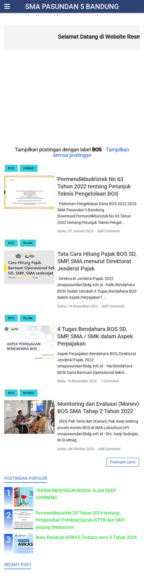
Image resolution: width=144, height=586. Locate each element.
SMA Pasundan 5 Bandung (72, 7)
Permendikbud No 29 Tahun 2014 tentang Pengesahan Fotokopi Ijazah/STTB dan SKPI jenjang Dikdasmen (80, 520)
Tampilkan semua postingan (91, 152)
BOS (11, 168)
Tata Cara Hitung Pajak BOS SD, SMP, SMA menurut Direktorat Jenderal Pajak (96, 261)
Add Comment (108, 231)
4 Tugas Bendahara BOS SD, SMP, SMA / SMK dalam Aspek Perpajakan (95, 336)
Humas (28, 168)
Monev (28, 393)
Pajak (27, 243)
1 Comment (110, 381)
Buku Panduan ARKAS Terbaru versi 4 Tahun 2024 (86, 537)
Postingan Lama (122, 462)
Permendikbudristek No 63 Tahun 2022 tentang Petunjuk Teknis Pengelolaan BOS (94, 186)
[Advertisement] (72, 98)
